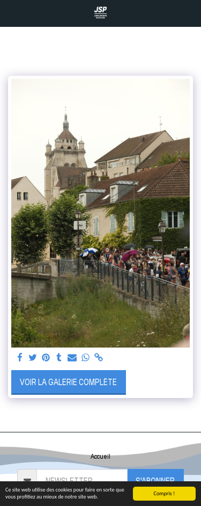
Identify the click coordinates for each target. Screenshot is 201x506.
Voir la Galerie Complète (68, 382)
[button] (12, 13)
